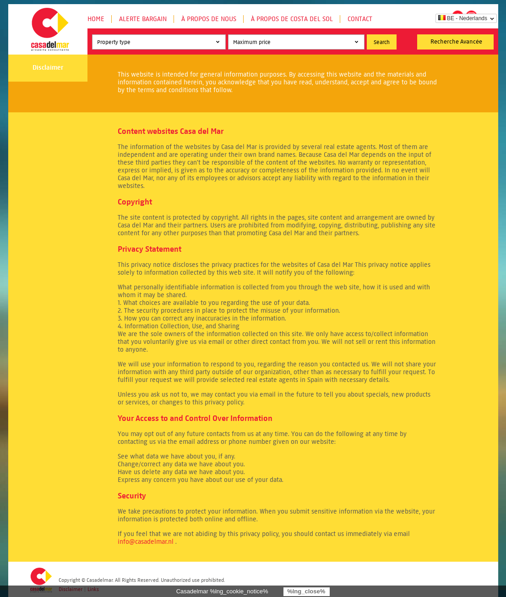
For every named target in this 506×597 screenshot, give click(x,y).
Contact (360, 19)
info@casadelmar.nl (146, 542)
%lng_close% (306, 591)
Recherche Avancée (456, 41)
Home (95, 19)
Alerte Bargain (143, 19)
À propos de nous (208, 19)
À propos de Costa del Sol (292, 19)
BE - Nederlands (462, 18)
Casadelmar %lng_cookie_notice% (222, 591)
